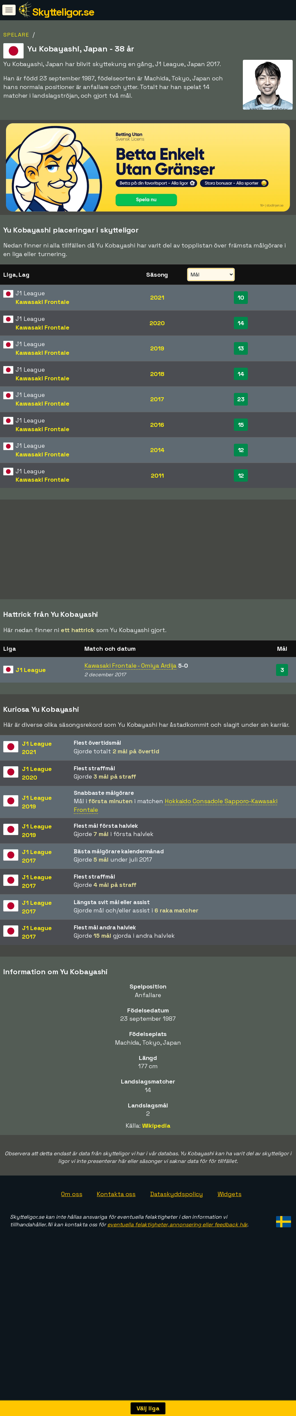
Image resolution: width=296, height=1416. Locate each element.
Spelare (16, 34)
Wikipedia (156, 1126)
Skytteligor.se (63, 12)
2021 (157, 297)
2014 (157, 450)
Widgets (230, 1194)
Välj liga (148, 1408)
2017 (157, 399)
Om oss (71, 1194)
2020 (157, 323)
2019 (157, 348)
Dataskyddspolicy (176, 1194)
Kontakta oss (116, 1194)
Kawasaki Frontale (42, 302)
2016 (157, 424)
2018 (157, 374)
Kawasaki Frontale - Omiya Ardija (130, 666)
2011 (157, 475)
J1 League (31, 670)
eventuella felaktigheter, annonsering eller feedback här (177, 1225)
